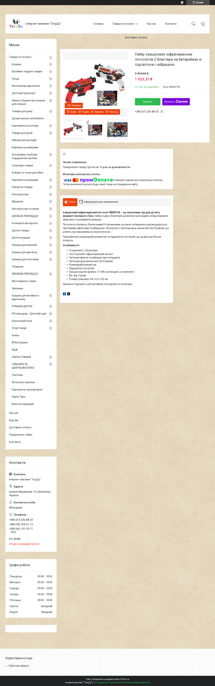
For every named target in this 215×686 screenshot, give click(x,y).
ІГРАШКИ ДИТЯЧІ (22, 306)
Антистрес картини (23, 382)
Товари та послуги (123, 23)
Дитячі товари (20, 230)
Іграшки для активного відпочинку (25, 297)
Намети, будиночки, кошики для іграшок (28, 102)
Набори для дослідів (24, 140)
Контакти (171, 23)
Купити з (176, 101)
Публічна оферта (19, 665)
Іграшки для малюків (24, 244)
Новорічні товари (22, 187)
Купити (147, 101)
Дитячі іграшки (21, 237)
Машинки (17, 201)
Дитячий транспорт (24, 93)
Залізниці (17, 288)
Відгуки (13, 420)
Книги (15, 335)
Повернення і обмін (20, 434)
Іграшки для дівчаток (24, 252)
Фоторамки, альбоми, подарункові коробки (25, 156)
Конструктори (20, 194)
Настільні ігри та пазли (25, 208)
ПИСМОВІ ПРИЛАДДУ (25, 273)
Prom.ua (125, 679)
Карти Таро (18, 396)
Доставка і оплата (136, 37)
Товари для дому (22, 111)
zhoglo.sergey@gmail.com (24, 543)
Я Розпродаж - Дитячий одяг (29, 313)
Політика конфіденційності (136, 682)
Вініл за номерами (23, 404)
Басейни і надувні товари (27, 71)
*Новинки (17, 266)
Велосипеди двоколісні (26, 85)
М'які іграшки (20, 342)
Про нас (151, 23)
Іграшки (16, 64)
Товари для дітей (22, 133)
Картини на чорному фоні (27, 389)
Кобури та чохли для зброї (28, 172)
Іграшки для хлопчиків (25, 259)
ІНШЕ (15, 349)
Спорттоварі (19, 328)
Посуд (15, 78)
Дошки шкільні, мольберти (28, 118)
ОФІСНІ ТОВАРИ (21, 357)
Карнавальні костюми (25, 125)
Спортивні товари (22, 165)
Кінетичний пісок (22, 320)
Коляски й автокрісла (25, 223)
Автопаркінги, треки (24, 281)
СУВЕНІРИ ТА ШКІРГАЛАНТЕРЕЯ (23, 366)
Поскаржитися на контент (107, 682)
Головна (98, 23)
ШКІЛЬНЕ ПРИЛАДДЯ (25, 216)
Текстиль (17, 375)
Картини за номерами (25, 147)
